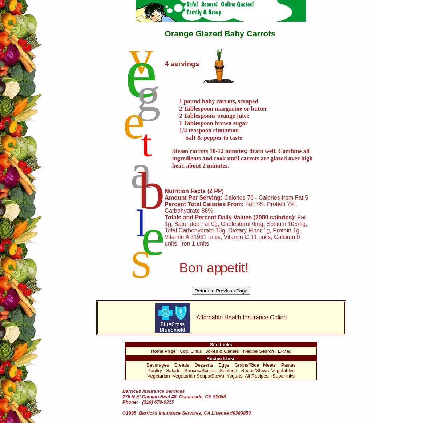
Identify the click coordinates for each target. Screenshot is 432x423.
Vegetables (283, 370)
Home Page (163, 351)
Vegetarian (159, 376)
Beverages (157, 365)
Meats (269, 365)
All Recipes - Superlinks (270, 376)
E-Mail (284, 351)
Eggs (223, 365)
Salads (173, 370)
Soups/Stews (255, 370)
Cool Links (191, 351)
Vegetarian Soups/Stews (198, 376)
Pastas (288, 365)
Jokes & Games (222, 351)
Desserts (203, 365)
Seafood (228, 370)
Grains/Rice (246, 365)
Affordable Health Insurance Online (221, 317)
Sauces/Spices (199, 370)
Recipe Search (258, 351)
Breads (181, 365)
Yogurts (235, 376)
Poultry (155, 370)
